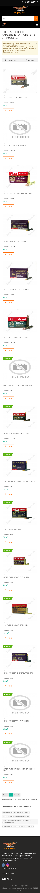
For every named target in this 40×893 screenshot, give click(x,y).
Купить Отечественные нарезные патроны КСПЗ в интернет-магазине (17, 822)
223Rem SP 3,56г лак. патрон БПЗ (15, 433)
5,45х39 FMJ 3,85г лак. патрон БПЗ (16, 721)
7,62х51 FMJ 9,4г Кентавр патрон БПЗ (17, 289)
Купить (8, 110)
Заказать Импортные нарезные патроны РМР (16, 816)
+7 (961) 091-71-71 (31, 2)
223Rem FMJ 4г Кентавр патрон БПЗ (17, 241)
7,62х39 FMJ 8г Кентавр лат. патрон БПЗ (18, 193)
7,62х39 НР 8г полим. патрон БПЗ (16, 145)
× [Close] (36, 43)
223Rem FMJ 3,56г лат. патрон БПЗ (16, 577)
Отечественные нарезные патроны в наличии (16, 813)
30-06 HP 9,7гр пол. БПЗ (12, 529)
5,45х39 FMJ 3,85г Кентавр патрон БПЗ (18, 673)
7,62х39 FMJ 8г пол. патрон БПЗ (15, 97)
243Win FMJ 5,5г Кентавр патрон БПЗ (17, 385)
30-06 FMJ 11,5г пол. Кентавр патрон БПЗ (19, 481)
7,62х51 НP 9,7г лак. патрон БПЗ (15, 337)
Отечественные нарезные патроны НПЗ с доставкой (18, 826)
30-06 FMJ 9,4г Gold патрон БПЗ (15, 625)
